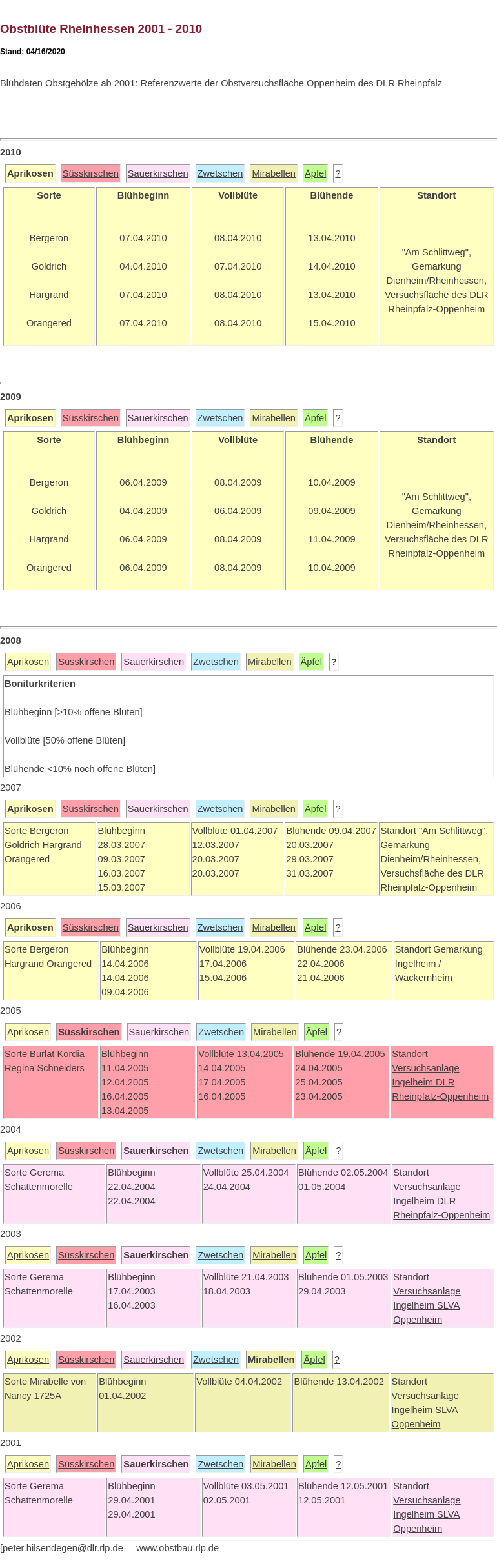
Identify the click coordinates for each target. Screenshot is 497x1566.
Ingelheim (414, 1082)
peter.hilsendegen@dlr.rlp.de (63, 1548)
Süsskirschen (91, 173)
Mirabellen (274, 173)
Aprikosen (28, 662)
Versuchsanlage (425, 1068)
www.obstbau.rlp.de (177, 1548)
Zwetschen (220, 173)
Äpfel (315, 173)
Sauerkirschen (158, 173)
